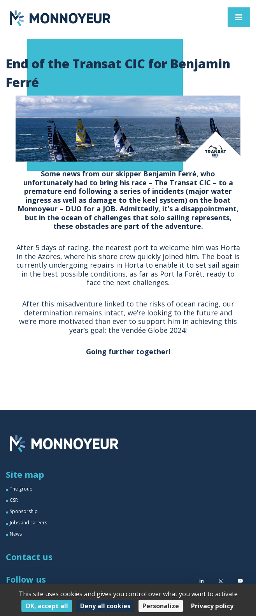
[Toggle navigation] (239, 17)
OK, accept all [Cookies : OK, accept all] (46, 606)
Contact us (29, 556)
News (16, 534)
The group (21, 488)
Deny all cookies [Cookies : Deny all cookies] (105, 606)
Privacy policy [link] (212, 606)
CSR (14, 500)
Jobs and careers (28, 522)
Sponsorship (24, 511)
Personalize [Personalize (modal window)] (160, 606)
